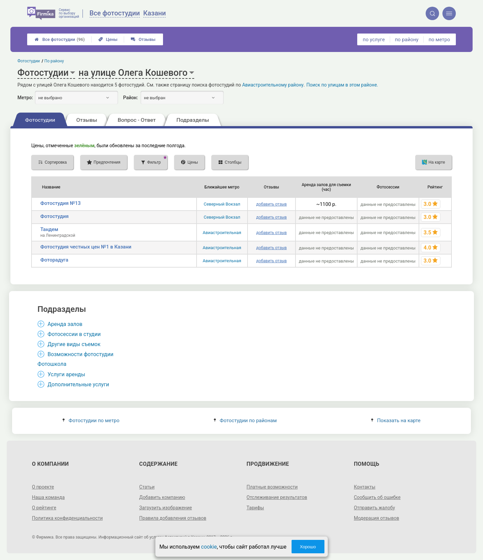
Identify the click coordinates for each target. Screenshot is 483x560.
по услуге (374, 40)
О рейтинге (44, 507)
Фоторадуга (54, 260)
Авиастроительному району (273, 85)
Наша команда (48, 497)
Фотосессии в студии (74, 334)
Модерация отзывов (376, 518)
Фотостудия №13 (60, 203)
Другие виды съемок (74, 344)
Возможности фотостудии (80, 354)
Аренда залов (65, 324)
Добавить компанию (162, 497)
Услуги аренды (66, 374)
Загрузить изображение (165, 507)
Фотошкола (52, 364)
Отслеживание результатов (277, 497)
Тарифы (255, 507)
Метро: (25, 97)
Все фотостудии (60, 39)
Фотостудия (54, 216)
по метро (439, 40)
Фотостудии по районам (245, 420)
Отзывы (143, 39)
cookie (209, 547)
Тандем (49, 229)
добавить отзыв (271, 204)
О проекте (43, 487)
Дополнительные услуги (78, 384)
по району (406, 40)
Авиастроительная (222, 232)
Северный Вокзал (222, 204)
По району (54, 61)
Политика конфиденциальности (67, 518)
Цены (108, 39)
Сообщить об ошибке (377, 497)
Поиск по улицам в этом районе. (342, 85)
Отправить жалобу (374, 507)
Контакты (364, 487)
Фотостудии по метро (90, 420)
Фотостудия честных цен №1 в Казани (85, 247)
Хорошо (308, 546)
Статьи (147, 487)
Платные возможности (272, 487)
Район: (130, 97)
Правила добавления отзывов (172, 518)
